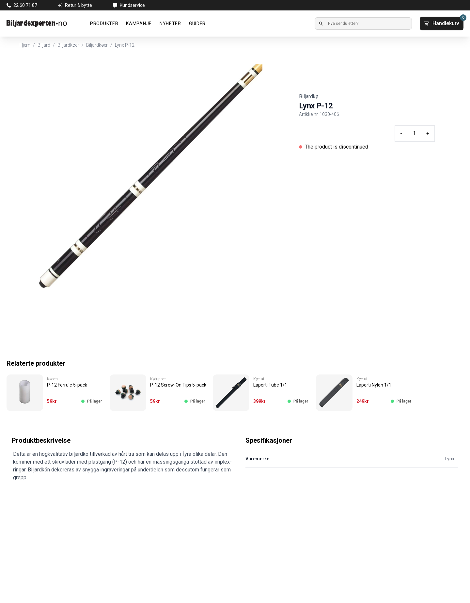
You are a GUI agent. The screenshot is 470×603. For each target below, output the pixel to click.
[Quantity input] (414, 133)
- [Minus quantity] (401, 133)
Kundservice (132, 5)
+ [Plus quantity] (427, 133)
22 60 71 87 (25, 5)
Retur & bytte (78, 5)
